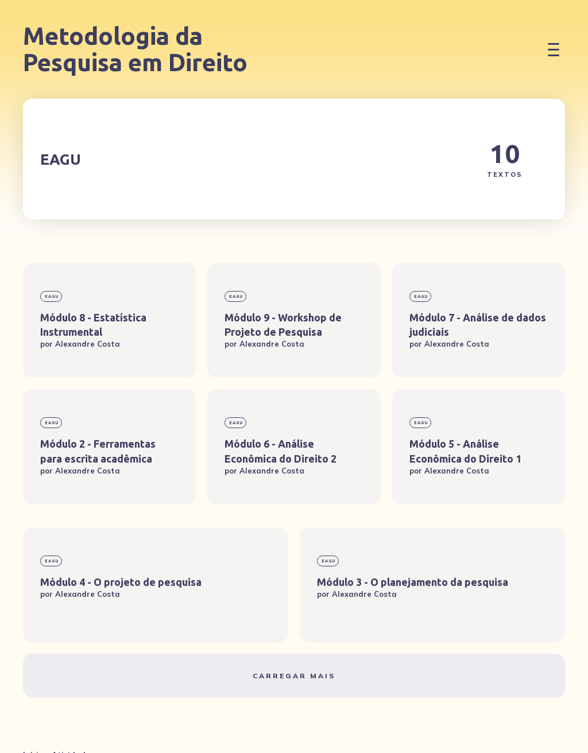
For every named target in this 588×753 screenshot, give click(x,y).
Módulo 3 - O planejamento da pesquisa (412, 621)
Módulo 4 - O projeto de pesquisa (121, 621)
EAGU (52, 296)
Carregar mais (294, 714)
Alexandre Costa (87, 343)
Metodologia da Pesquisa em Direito (135, 49)
